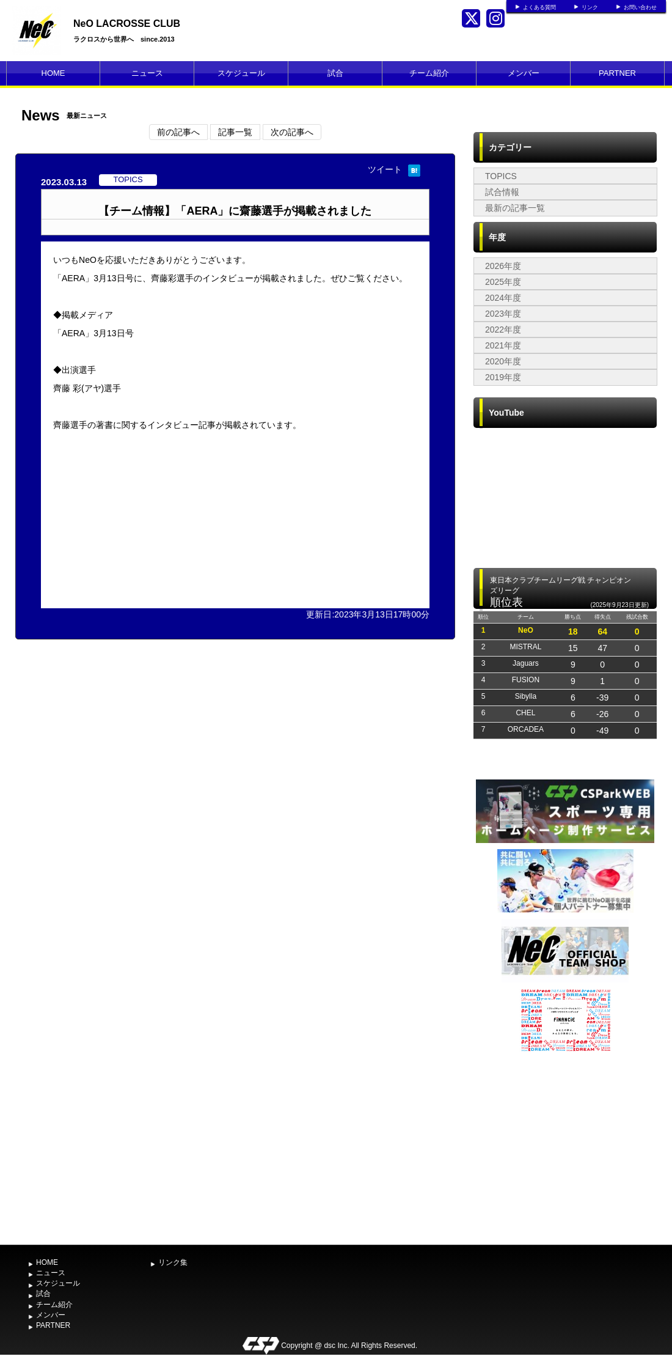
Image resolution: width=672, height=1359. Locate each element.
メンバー (523, 73)
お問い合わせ (640, 7)
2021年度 (503, 345)
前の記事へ (178, 132)
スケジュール (241, 73)
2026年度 (503, 266)
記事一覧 (235, 132)
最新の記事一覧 (515, 208)
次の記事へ (292, 132)
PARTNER (617, 73)
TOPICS (501, 176)
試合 (335, 73)
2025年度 (503, 282)
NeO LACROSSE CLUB (126, 23)
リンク (590, 7)
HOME (53, 73)
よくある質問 (539, 7)
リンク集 (173, 1262)
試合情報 (502, 192)
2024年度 (503, 298)
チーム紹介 (429, 73)
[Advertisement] (565, 1146)
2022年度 (503, 329)
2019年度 (503, 377)
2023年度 (503, 314)
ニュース (147, 73)
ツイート (385, 169)
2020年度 (503, 361)
